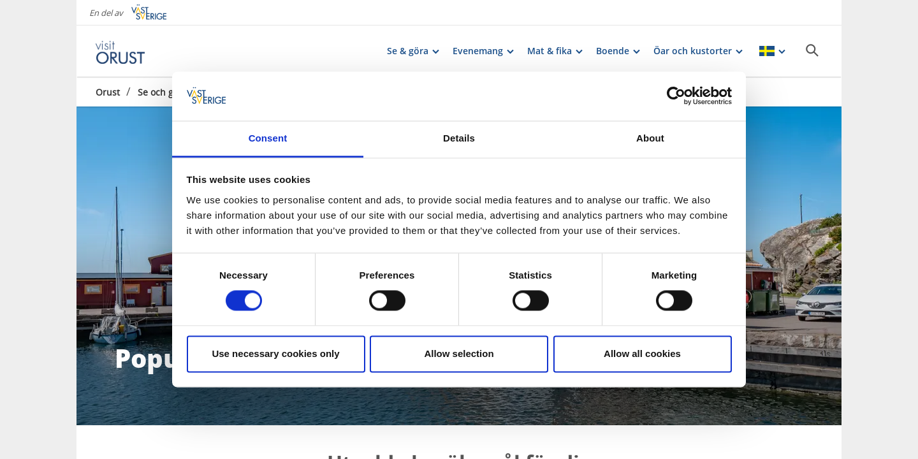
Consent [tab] (268, 138)
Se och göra (162, 92)
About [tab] (650, 138)
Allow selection (458, 353)
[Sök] (812, 50)
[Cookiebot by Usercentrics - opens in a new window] (676, 96)
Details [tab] (459, 138)
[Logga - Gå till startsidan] (140, 51)
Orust (108, 92)
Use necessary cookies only (275, 353)
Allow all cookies (642, 353)
